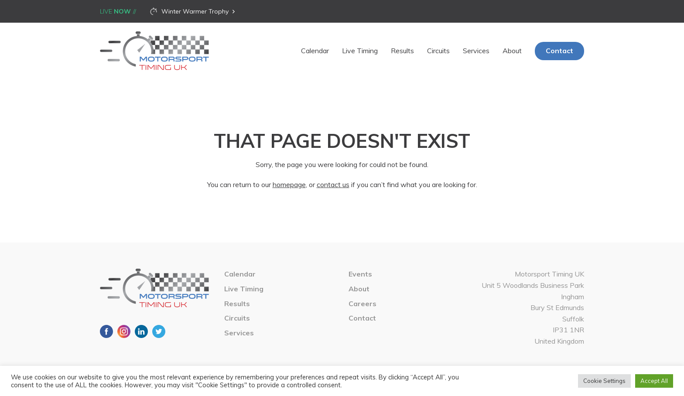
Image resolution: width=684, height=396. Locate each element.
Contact (559, 50)
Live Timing (360, 50)
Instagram (123, 331)
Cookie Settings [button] (604, 380)
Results (402, 50)
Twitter (158, 331)
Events (360, 274)
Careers (362, 303)
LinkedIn (141, 331)
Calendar (315, 50)
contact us (333, 184)
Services (476, 50)
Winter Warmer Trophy (195, 11)
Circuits (438, 50)
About (512, 50)
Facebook (106, 331)
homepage (289, 184)
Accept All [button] (654, 380)
